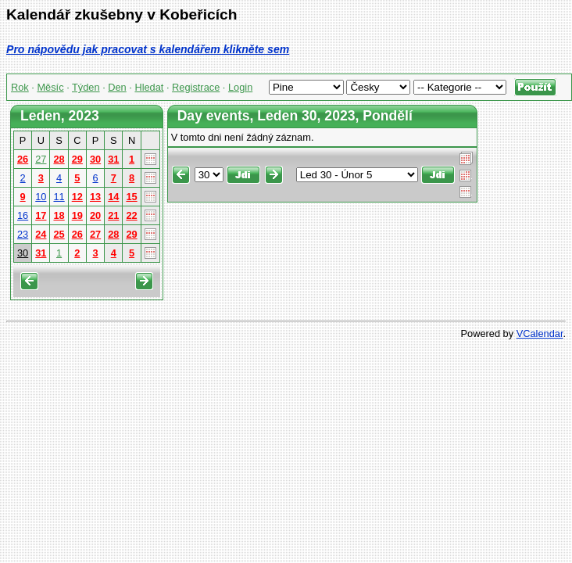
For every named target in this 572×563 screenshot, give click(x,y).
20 (95, 215)
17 (40, 215)
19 (77, 215)
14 (113, 197)
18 (58, 215)
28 (58, 159)
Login (240, 87)
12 (77, 197)
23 (22, 234)
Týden (86, 87)
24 (40, 234)
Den (117, 87)
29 (77, 159)
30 (95, 159)
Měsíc (50, 87)
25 (58, 234)
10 (40, 197)
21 (113, 215)
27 (40, 159)
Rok (20, 87)
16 (22, 215)
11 (58, 197)
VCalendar (540, 333)
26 (22, 159)
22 (131, 215)
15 (131, 197)
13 (95, 197)
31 (113, 159)
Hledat (148, 87)
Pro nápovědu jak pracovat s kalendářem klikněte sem (147, 49)
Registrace (196, 87)
